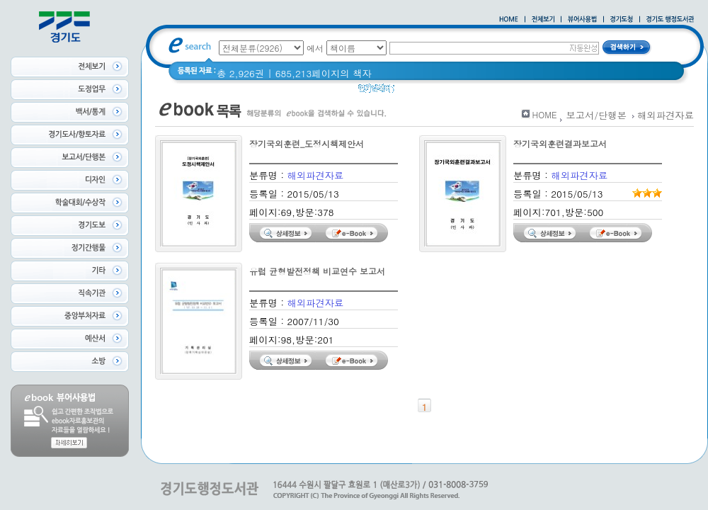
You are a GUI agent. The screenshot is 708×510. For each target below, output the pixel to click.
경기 (413, 91)
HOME (544, 114)
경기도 (447, 91)
